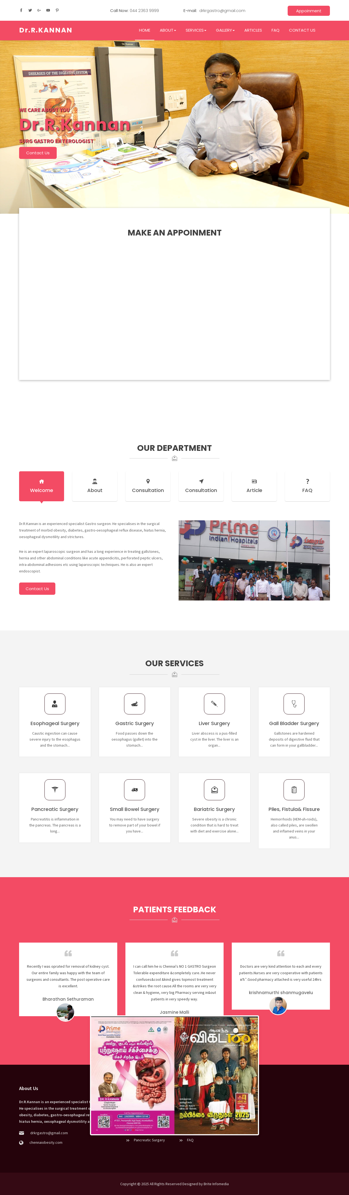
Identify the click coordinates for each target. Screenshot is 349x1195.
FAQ (275, 30)
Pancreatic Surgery (145, 1139)
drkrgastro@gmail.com (221, 10)
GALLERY (225, 30)
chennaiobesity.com (45, 1142)
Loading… (174, 291)
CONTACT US (302, 30)
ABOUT (168, 30)
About (95, 486)
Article (254, 486)
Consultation (148, 486)
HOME (144, 30)
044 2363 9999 (144, 10)
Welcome (42, 486)
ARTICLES (253, 30)
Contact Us (38, 153)
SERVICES (196, 30)
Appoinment (308, 11)
